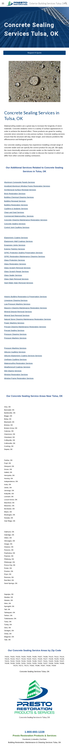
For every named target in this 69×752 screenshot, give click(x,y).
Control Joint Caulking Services (16, 227)
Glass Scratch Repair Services (16, 271)
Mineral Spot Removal (13, 315)
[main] (34, 27)
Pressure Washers (12, 338)
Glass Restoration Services (15, 264)
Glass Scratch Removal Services (17, 268)
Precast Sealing (10, 330)
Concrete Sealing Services (15, 224)
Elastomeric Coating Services (16, 238)
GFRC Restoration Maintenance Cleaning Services (24, 256)
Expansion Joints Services (14, 245)
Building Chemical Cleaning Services (19, 197)
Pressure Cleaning (12, 334)
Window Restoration (12, 375)
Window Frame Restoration (15, 378)
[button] (3, 3)
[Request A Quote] (34, 53)
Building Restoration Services (16, 205)
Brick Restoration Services (14, 194)
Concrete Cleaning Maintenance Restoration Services (25, 220)
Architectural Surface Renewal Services (20, 190)
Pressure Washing (11, 348)
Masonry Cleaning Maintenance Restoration (22, 308)
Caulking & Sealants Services (16, 209)
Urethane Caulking (12, 359)
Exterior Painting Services (14, 249)
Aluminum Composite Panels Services (19, 182)
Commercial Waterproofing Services (19, 216)
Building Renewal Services (15, 201)
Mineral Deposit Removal (14, 312)
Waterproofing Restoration (15, 363)
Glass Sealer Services (13, 275)
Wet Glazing (9, 371)
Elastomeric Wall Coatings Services (18, 241)
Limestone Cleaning (12, 300)
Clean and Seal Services (14, 212)
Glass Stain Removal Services (16, 279)
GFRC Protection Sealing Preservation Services (23, 253)
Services (23, 300)
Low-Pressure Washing (13, 304)
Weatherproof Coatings (13, 367)
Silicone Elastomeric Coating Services (19, 356)
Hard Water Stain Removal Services (18, 283)
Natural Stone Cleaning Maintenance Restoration (24, 319)
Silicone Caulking (11, 352)
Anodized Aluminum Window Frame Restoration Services (27, 186)
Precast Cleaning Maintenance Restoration (21, 327)
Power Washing (10, 323)
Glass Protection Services (14, 260)
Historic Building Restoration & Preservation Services (25, 297)
